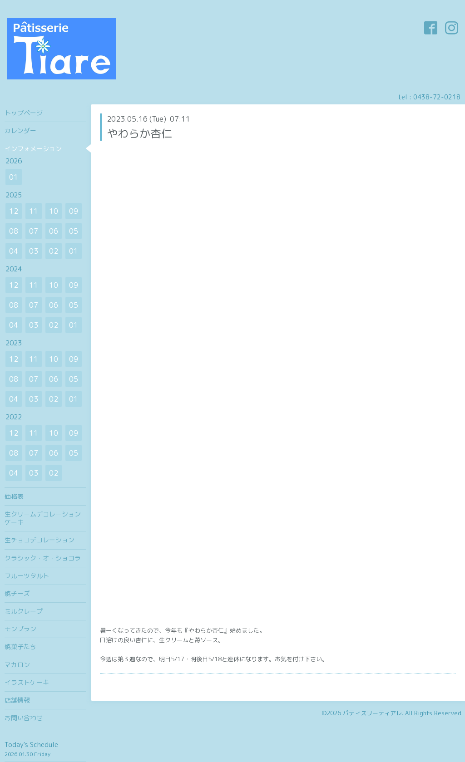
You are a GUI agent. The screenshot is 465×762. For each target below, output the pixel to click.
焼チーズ (17, 593)
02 (53, 251)
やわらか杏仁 (139, 133)
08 (13, 231)
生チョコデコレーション (39, 540)
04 (13, 251)
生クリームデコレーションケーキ (43, 518)
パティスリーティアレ (372, 713)
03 (33, 251)
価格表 (14, 496)
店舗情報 (17, 700)
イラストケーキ (27, 682)
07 (33, 231)
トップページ (24, 112)
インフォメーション (33, 148)
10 (53, 211)
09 (73, 211)
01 (13, 177)
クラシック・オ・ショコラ (43, 558)
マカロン (17, 664)
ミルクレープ (24, 611)
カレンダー (20, 130)
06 (53, 231)
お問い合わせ (24, 717)
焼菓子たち (20, 646)
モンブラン (20, 628)
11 (33, 211)
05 (73, 231)
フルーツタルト (27, 575)
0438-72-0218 (436, 97)
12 (13, 211)
